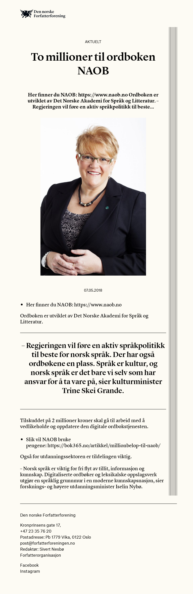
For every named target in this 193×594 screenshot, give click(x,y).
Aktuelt (93, 41)
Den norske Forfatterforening (42, 13)
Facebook (29, 564)
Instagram (30, 570)
